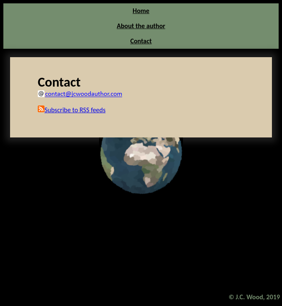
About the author (141, 26)
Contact (140, 41)
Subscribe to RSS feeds (71, 110)
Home (141, 11)
